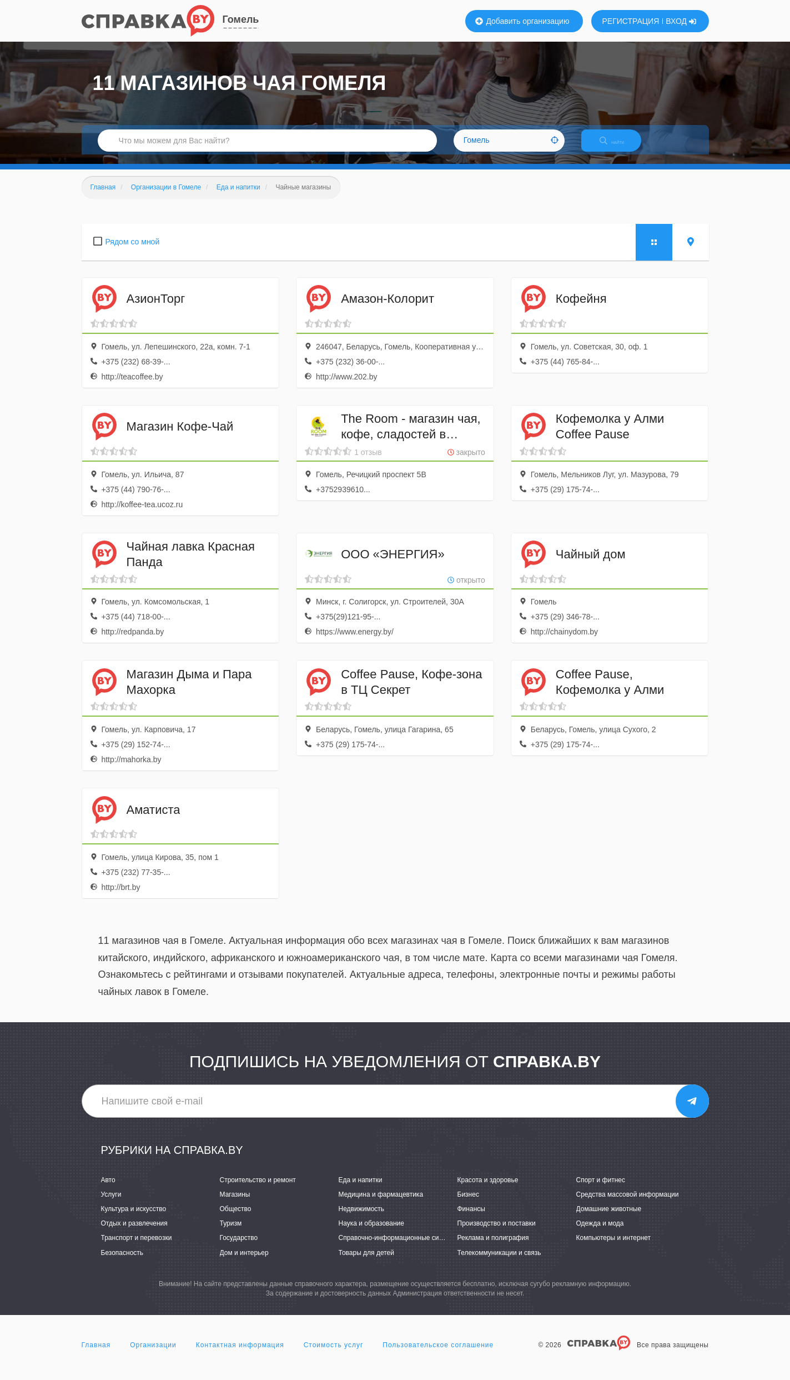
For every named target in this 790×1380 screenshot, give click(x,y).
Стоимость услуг (334, 1354)
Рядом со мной (132, 251)
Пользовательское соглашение (438, 1354)
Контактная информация (240, 1354)
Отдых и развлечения (134, 1233)
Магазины (235, 1204)
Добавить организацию (522, 21)
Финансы (471, 1218)
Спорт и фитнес (601, 1189)
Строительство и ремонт (258, 1189)
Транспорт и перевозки (136, 1248)
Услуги (111, 1204)
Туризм (231, 1233)
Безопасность (122, 1262)
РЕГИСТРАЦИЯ (631, 21)
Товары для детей (366, 1262)
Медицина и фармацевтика (381, 1204)
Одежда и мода (600, 1233)
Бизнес (468, 1204)
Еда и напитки (361, 1189)
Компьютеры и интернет (613, 1248)
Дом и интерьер (244, 1262)
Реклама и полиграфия (493, 1248)
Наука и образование (371, 1233)
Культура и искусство (134, 1218)
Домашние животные (609, 1218)
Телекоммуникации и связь (499, 1262)
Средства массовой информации (627, 1204)
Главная (96, 1354)
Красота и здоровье (488, 1189)
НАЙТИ (619, 147)
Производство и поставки (496, 1233)
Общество (235, 1218)
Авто (108, 1189)
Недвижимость (362, 1218)
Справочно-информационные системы (399, 1248)
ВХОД (681, 21)
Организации (153, 1354)
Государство (239, 1248)
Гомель (241, 19)
